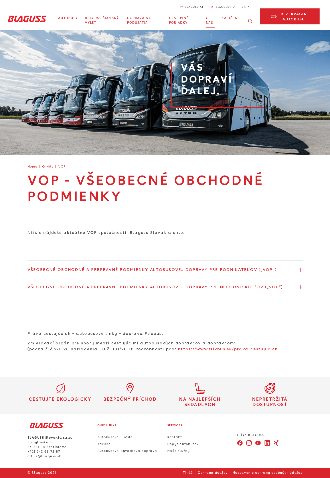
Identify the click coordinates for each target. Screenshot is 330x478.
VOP (62, 166)
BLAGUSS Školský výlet (102, 20)
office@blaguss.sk (44, 456)
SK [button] (244, 7)
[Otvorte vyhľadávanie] (250, 21)
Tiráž (188, 472)
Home (33, 166)
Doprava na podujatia (139, 20)
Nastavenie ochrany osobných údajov (268, 472)
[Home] (27, 19)
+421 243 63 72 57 (44, 451)
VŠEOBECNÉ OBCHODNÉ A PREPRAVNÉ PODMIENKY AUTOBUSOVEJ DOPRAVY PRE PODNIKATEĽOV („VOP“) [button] (152, 270)
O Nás (209, 20)
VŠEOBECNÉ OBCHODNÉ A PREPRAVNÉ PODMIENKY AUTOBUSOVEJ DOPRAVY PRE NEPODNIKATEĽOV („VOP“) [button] (155, 287)
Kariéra (229, 18)
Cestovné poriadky (179, 20)
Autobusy (68, 18)
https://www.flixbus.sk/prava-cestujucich (228, 349)
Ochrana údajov (213, 472)
